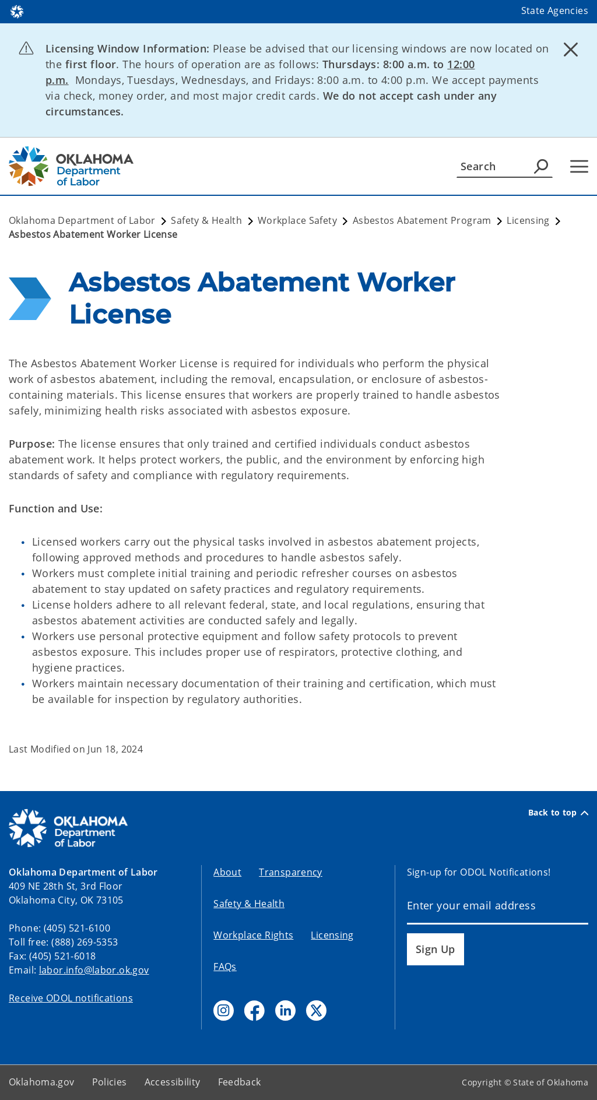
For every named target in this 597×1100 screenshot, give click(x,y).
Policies (109, 1082)
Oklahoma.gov (42, 1082)
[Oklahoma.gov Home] (17, 10)
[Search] (504, 166)
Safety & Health (249, 903)
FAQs (225, 966)
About (227, 872)
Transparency (290, 872)
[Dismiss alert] (571, 49)
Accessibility (173, 1082)
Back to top (558, 813)
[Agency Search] (541, 166)
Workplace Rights (253, 935)
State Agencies (554, 10)
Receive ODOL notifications (71, 998)
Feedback (239, 1082)
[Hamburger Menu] (579, 166)
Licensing (332, 935)
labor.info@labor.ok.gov (94, 970)
